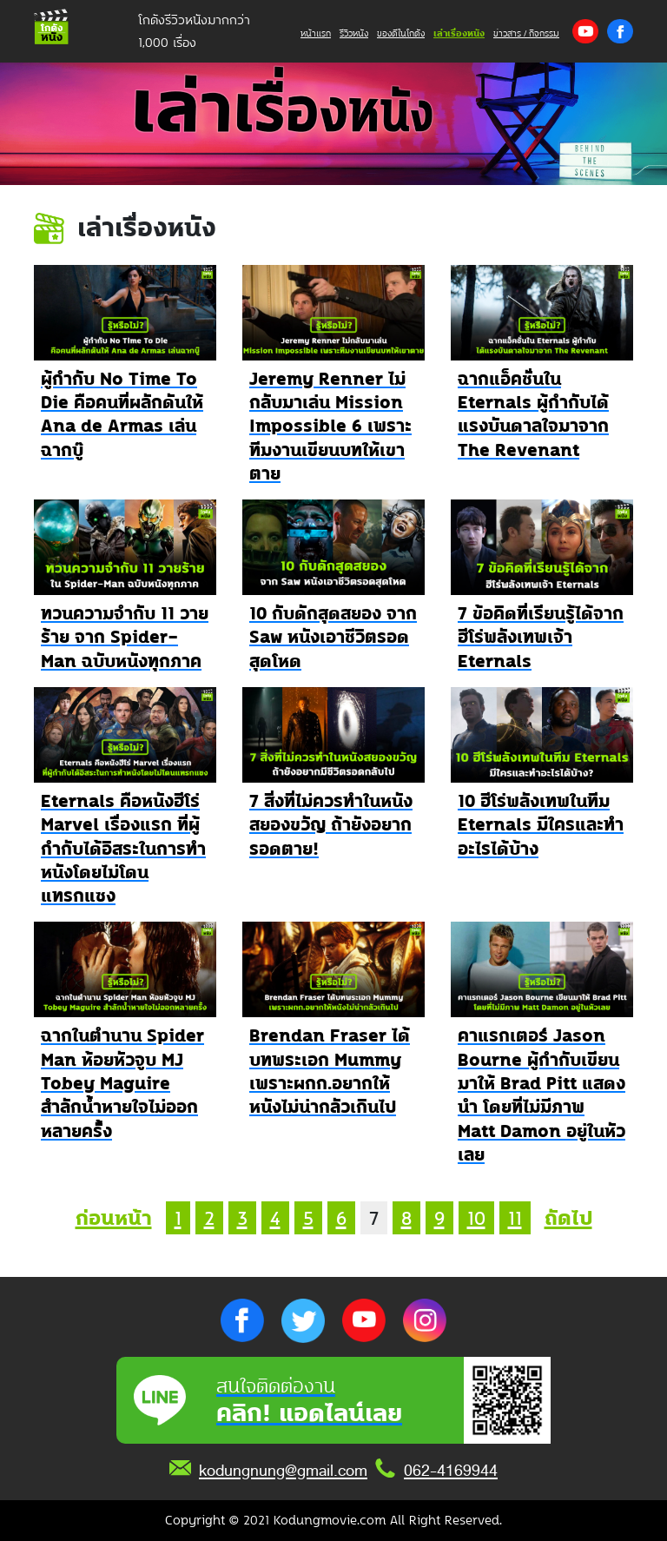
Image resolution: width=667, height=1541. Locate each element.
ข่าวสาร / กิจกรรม (526, 33)
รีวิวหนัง (354, 33)
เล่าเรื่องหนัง (459, 33)
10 (476, 1218)
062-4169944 (451, 1471)
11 (515, 1218)
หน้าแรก (315, 33)
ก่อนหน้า (114, 1218)
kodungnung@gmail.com (283, 1471)
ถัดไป (568, 1218)
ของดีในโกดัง (401, 33)
